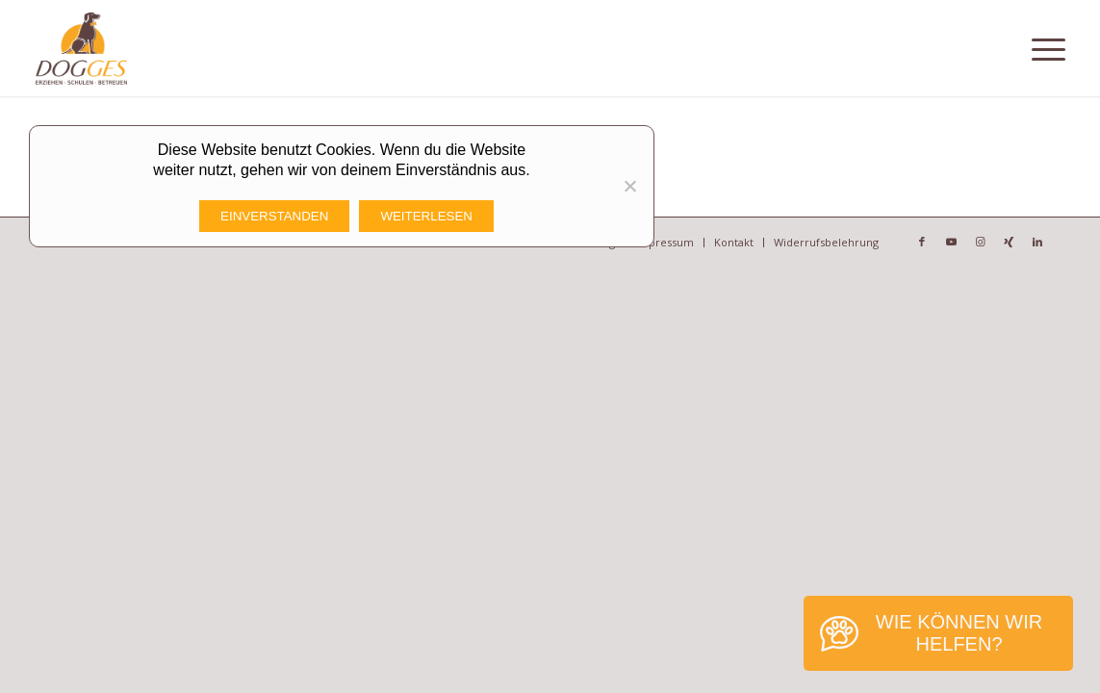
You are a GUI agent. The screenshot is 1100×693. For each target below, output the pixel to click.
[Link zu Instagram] (979, 241)
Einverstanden (274, 216)
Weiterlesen (426, 216)
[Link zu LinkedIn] (1037, 241)
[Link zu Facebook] (922, 241)
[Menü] (1048, 48)
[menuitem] (664, 242)
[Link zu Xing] (1008, 241)
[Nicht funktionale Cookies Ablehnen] (629, 185)
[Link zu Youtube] (950, 241)
